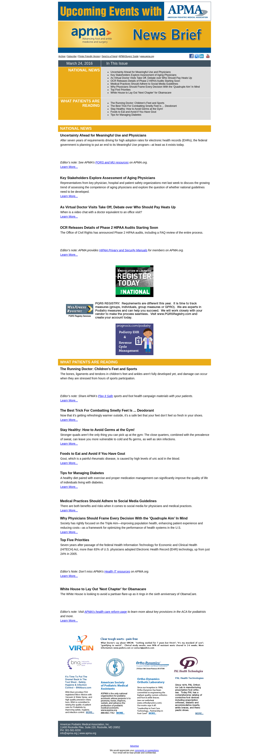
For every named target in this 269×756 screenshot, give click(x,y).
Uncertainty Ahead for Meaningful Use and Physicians (141, 72)
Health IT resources (117, 571)
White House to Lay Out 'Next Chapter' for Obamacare (141, 92)
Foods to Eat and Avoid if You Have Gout (133, 111)
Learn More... (69, 167)
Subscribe (71, 56)
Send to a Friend (109, 56)
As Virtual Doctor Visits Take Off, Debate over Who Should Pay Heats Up (151, 77)
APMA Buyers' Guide (128, 56)
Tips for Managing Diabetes (126, 114)
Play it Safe (105, 396)
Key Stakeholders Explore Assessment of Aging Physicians (144, 75)
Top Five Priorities (121, 89)
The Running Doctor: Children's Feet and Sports (137, 103)
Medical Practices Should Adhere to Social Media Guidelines (144, 83)
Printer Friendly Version (89, 56)
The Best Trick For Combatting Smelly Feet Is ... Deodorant (144, 105)
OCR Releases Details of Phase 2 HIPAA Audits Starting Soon (145, 80)
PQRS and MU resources (112, 162)
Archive (61, 56)
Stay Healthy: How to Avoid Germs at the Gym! (137, 108)
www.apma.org (147, 56)
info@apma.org (68, 733)
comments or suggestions (147, 750)
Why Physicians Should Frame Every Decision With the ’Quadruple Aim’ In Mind (155, 86)
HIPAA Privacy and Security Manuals (123, 250)
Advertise (134, 746)
